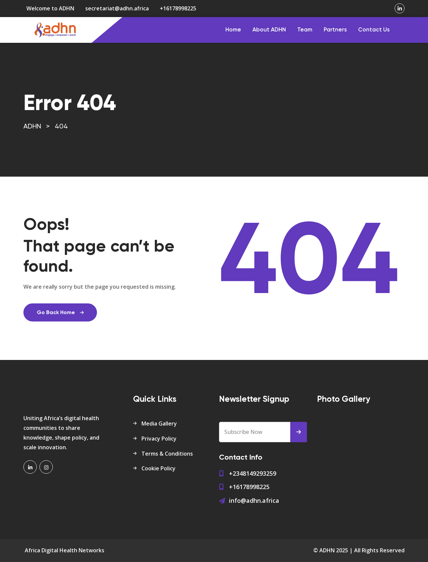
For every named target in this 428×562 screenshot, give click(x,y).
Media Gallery (159, 423)
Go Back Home (60, 312)
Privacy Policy (159, 438)
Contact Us (374, 30)
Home (233, 30)
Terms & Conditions (167, 453)
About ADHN (269, 30)
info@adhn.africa (254, 500)
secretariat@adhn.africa (117, 8)
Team (304, 30)
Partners (335, 30)
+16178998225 (178, 8)
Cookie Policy (158, 468)
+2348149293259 (252, 473)
